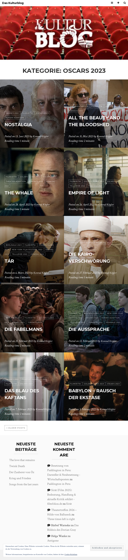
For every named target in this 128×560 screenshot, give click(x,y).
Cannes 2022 (12, 113)
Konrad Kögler (41, 136)
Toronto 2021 (95, 186)
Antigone (53, 541)
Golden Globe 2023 (30, 177)
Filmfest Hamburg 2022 (98, 243)
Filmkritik (27, 113)
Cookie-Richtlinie (70, 554)
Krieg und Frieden (20, 478)
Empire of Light (91, 193)
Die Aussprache (91, 329)
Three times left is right (61, 519)
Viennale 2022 (113, 322)
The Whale (20, 193)
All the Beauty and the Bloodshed (91, 118)
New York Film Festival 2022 (27, 250)
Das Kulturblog (13, 3)
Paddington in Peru (58, 484)
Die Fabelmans (26, 329)
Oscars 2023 (42, 113)
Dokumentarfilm (79, 100)
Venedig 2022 (76, 104)
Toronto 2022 (36, 181)
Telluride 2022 (77, 186)
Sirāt (69, 504)
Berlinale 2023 (14, 245)
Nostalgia (20, 124)
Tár (10, 261)
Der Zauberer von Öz (21, 472)
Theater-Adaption (16, 181)
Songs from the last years (23, 484)
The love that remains (22, 460)
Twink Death (17, 466)
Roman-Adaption (15, 118)
